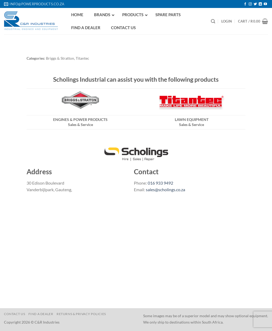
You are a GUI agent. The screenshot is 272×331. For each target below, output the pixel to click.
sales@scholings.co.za (165, 189)
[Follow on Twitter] (255, 4)
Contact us (14, 314)
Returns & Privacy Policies (81, 314)
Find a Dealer (40, 314)
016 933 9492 (160, 182)
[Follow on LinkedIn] (260, 4)
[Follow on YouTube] (265, 4)
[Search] (213, 21)
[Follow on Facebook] (245, 4)
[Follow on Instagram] (250, 4)
